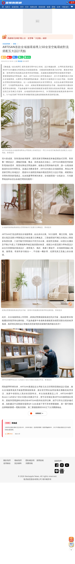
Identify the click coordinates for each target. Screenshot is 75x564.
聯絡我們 (18, 460)
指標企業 (33, 7)
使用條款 (7, 463)
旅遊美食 (15, 7)
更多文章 (17, 434)
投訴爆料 (18, 463)
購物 (53, 7)
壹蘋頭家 (41, 7)
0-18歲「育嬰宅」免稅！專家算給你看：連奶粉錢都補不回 (32, 37)
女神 (58, 7)
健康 (48, 7)
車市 (22, 7)
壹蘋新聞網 (6, 44)
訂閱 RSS (9, 434)
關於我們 (7, 460)
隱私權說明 (29, 460)
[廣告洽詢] (71, 544)
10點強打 (65, 7)
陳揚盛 (20, 61)
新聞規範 (40, 460)
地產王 (7, 7)
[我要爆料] (71, 539)
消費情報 (29, 463)
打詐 (27, 7)
